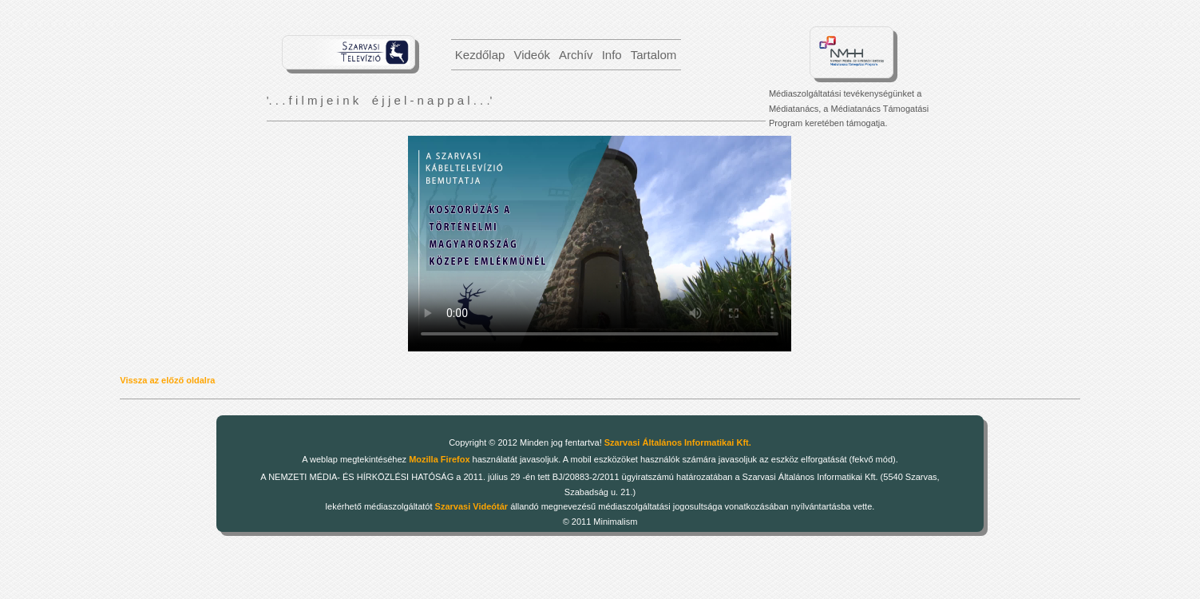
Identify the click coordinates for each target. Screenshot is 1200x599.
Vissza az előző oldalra (167, 380)
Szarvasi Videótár (472, 506)
